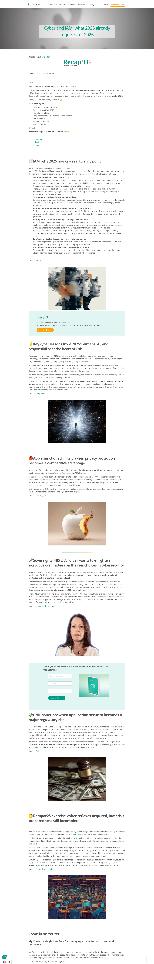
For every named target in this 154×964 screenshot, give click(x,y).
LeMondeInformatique (45, 606)
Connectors (71, 5)
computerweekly (43, 393)
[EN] (6, 962)
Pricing (91, 5)
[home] (33, 4)
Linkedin (36, 142)
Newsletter (45, 57)
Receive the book (56, 698)
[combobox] (7, 962)
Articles (36, 145)
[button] (52, 4)
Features (62, 5)
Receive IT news (45, 330)
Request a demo (117, 5)
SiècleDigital (41, 495)
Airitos (38, 260)
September (75, 834)
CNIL (38, 751)
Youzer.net (37, 139)
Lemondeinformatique (45, 869)
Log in (106, 5)
